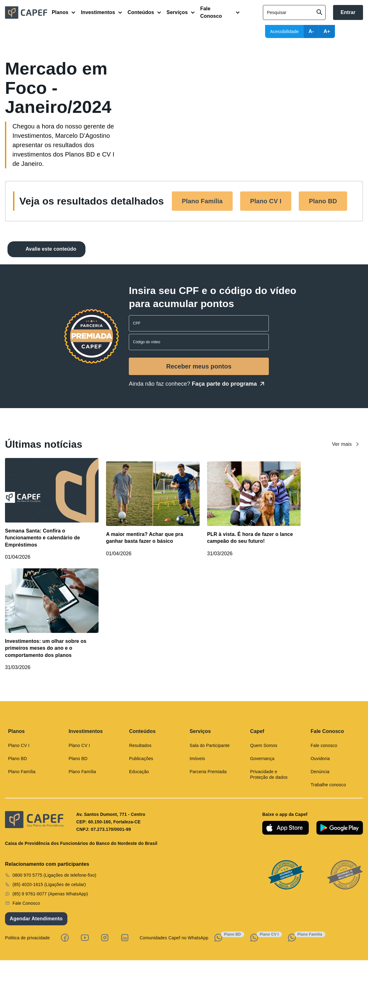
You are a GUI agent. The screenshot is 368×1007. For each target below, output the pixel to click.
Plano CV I (266, 201)
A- (311, 31)
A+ (326, 31)
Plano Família (202, 201)
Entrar (348, 12)
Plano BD (323, 201)
